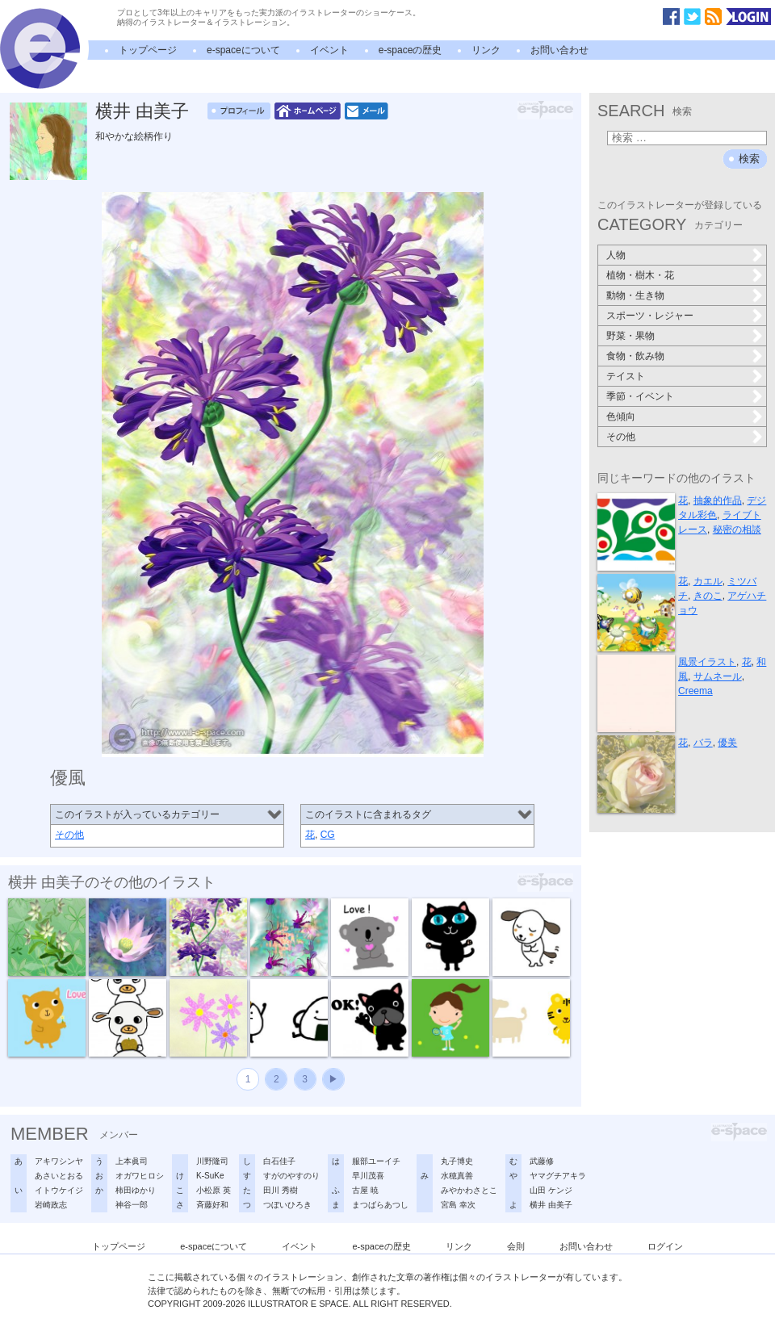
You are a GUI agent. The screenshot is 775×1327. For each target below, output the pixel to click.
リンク (486, 50)
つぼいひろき (287, 1204)
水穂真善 (457, 1175)
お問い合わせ (559, 50)
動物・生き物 (635, 295)
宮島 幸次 (458, 1204)
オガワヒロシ (139, 1175)
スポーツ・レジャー (649, 315)
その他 (69, 834)
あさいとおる (59, 1175)
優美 (727, 742)
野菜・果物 (630, 335)
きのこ (708, 595)
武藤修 (542, 1161)
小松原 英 (213, 1190)
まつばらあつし (380, 1204)
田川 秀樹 (280, 1190)
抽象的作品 (717, 500)
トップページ (148, 50)
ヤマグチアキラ (558, 1175)
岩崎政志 (51, 1204)
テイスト (625, 376)
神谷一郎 (131, 1204)
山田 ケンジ (551, 1190)
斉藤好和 (212, 1204)
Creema (695, 691)
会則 (516, 1246)
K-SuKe (210, 1175)
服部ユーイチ (376, 1161)
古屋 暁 (365, 1190)
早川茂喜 (368, 1175)
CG (327, 834)
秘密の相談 (737, 529)
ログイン (665, 1246)
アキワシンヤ (59, 1161)
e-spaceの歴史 (410, 50)
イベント (329, 50)
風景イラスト (707, 662)
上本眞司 (131, 1161)
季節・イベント (640, 396)
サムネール (717, 676)
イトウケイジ (59, 1190)
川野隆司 (212, 1161)
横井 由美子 (142, 111)
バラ (703, 742)
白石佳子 (279, 1161)
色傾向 (620, 416)
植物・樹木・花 (640, 275)
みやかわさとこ (469, 1190)
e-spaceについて (243, 50)
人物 (616, 255)
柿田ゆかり (135, 1190)
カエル (708, 581)
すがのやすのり (291, 1175)
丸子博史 (457, 1161)
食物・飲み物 (635, 356)
